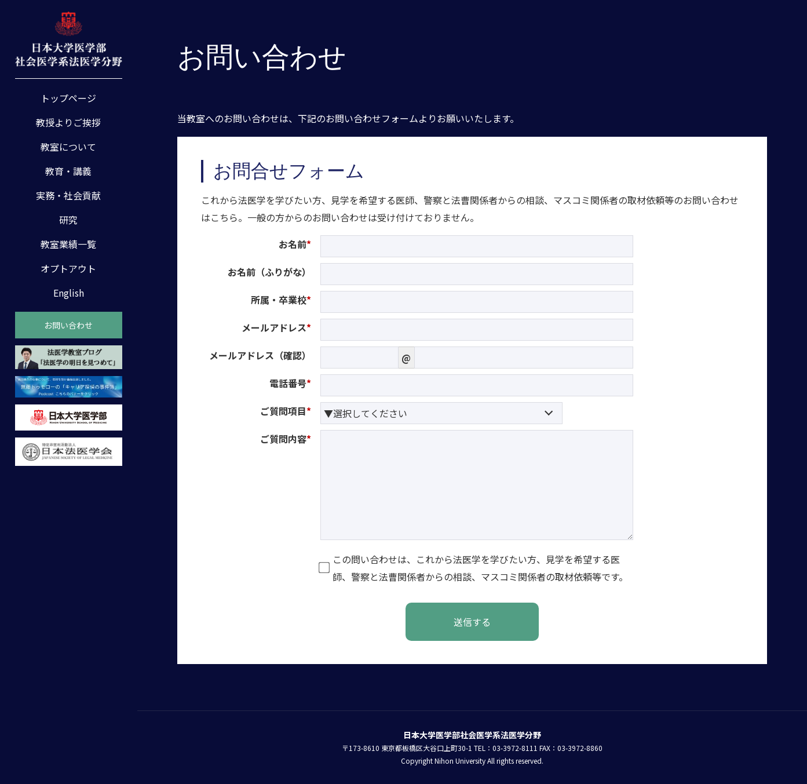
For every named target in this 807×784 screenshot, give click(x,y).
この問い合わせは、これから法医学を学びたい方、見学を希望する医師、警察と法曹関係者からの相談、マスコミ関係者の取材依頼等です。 (474, 568)
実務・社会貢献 (68, 195)
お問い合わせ (68, 325)
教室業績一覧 (68, 244)
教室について (68, 147)
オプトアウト (68, 268)
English (68, 293)
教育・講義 (68, 171)
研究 (68, 220)
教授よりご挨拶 (68, 122)
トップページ (68, 98)
